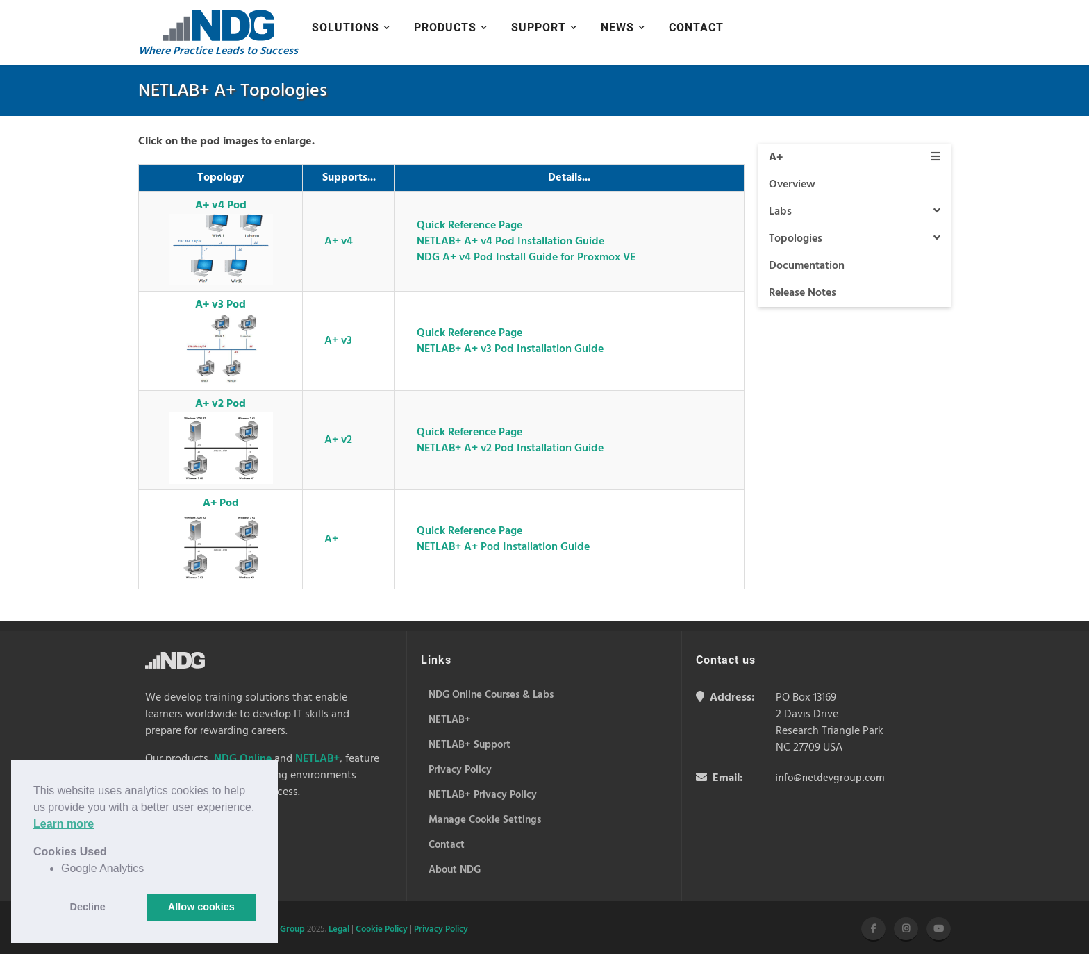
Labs (855, 212)
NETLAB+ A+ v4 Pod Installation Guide (510, 242)
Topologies (855, 239)
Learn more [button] (63, 824)
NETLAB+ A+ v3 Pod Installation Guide (510, 349)
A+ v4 (338, 242)
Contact (696, 27)
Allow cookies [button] (201, 906)
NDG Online (243, 759)
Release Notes (802, 293)
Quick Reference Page (469, 226)
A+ (331, 539)
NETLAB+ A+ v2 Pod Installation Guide (510, 449)
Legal (339, 929)
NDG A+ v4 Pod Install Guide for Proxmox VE (526, 258)
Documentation (807, 266)
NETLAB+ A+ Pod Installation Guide (503, 547)
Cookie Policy (382, 929)
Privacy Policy (441, 929)
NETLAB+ (317, 759)
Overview (792, 185)
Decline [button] (88, 906)
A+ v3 (338, 341)
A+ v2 (338, 440)
